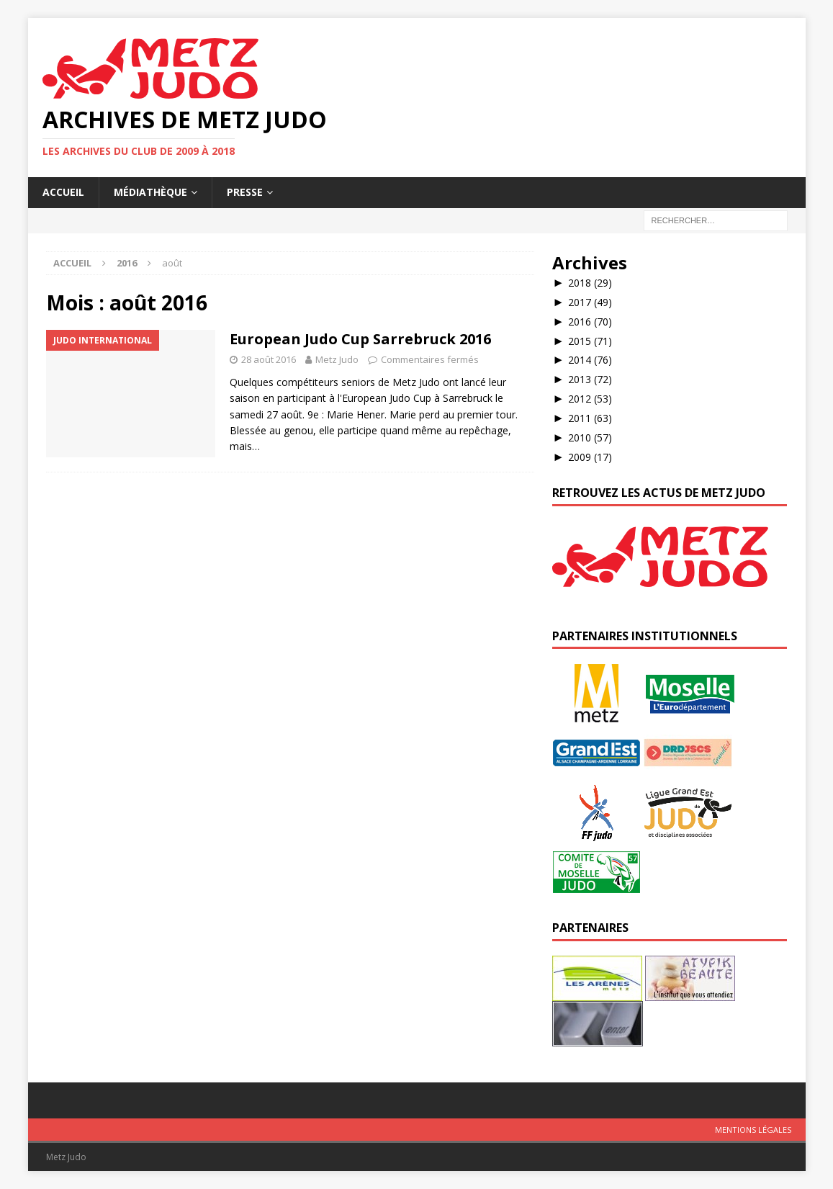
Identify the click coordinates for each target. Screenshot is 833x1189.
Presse (245, 192)
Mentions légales (753, 1129)
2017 (590, 302)
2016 (590, 321)
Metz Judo (337, 359)
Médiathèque (150, 192)
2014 (590, 360)
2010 (590, 437)
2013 (590, 379)
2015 (590, 341)
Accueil (63, 192)
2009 (590, 457)
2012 (590, 398)
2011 (590, 418)
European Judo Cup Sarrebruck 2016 (360, 339)
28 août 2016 (268, 359)
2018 (590, 283)
